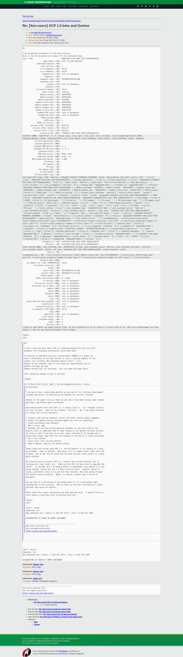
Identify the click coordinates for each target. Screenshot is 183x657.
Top (24, 16)
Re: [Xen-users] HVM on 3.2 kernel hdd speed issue (61, 616)
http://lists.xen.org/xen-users (41, 531)
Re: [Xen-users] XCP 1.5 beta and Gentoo (50, 602)
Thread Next (55, 21)
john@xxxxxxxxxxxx (53, 35)
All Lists (30, 16)
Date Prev (26, 21)
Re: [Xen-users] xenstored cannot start (55, 609)
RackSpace (63, 651)
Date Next (35, 21)
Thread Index (75, 21)
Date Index (65, 21)
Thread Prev (44, 21)
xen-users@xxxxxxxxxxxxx (41, 33)
